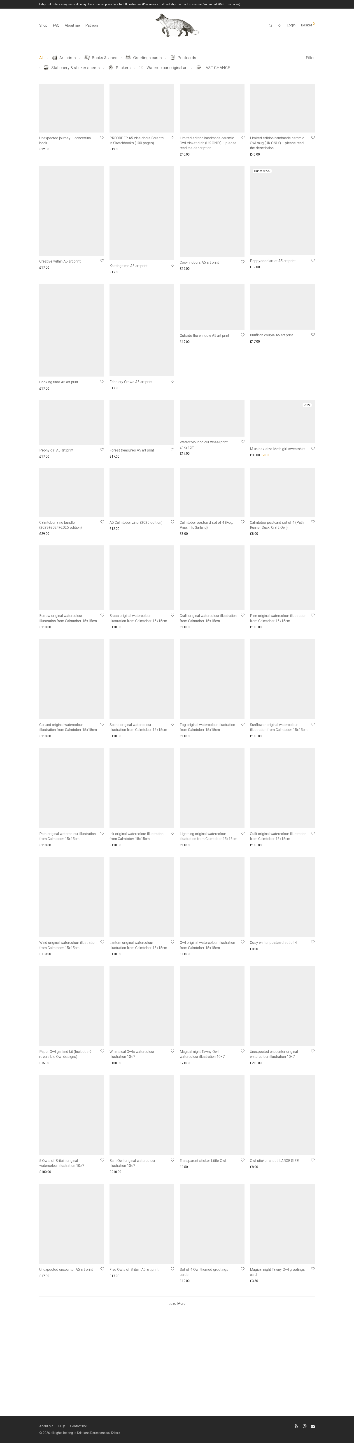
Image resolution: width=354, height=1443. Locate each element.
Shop (43, 25)
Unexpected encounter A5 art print (66, 1317)
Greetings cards (144, 57)
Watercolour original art (163, 67)
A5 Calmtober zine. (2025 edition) (135, 522)
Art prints (64, 57)
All (41, 57)
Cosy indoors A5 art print (199, 262)
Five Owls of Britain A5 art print (133, 1317)
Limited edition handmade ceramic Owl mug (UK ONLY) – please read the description (277, 143)
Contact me (78, 1426)
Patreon (91, 25)
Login (291, 25)
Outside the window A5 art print (204, 335)
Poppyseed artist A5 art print (273, 261)
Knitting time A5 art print (128, 266)
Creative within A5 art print (60, 261)
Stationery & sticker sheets (72, 67)
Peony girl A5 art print (56, 450)
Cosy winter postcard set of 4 (273, 990)
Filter (310, 57)
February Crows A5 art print (130, 382)
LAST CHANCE (213, 67)
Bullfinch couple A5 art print (271, 335)
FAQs (61, 1426)
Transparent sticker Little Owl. (203, 1208)
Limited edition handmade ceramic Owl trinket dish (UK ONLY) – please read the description (208, 143)
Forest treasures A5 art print (131, 450)
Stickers (119, 67)
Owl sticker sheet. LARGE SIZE (274, 1208)
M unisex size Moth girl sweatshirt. (277, 449)
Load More (177, 1351)
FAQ (56, 25)
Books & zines (100, 57)
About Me (46, 1426)
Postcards (183, 57)
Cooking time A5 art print (58, 382)
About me (72, 25)
